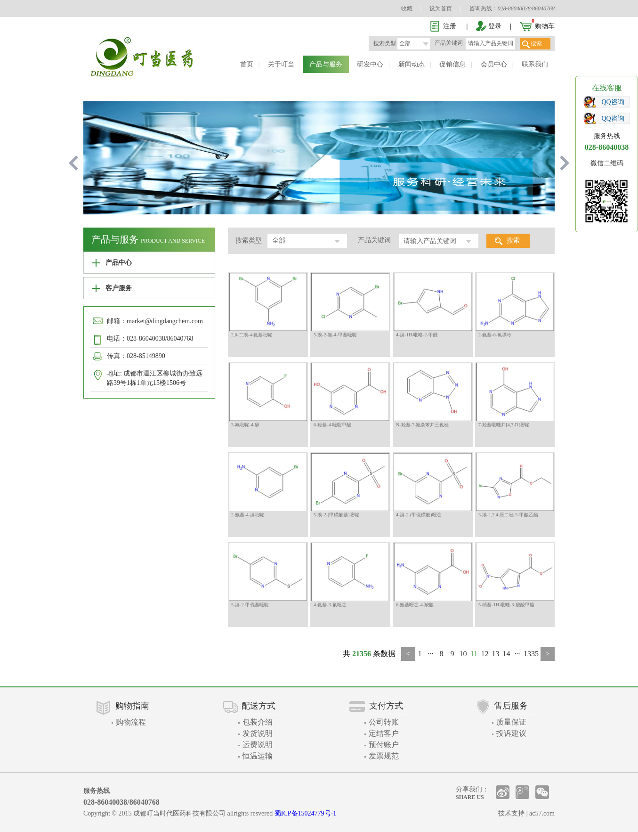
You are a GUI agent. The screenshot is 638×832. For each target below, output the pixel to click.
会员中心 (494, 64)
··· (431, 654)
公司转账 (384, 722)
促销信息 (452, 64)
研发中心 (370, 64)
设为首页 (440, 8)
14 (506, 654)
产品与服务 (325, 64)
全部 (405, 43)
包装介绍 (257, 722)
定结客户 (384, 733)
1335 (531, 654)
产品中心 (118, 262)
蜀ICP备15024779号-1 (305, 813)
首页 (246, 64)
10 (463, 654)
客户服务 (118, 288)
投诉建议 (511, 733)
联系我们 (535, 64)
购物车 (545, 26)
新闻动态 (411, 64)
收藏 (406, 8)
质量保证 (511, 722)
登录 (494, 26)
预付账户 (384, 745)
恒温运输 (257, 756)
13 (496, 654)
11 (473, 654)
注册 (449, 26)
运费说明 (257, 745)
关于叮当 (281, 64)
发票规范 (384, 756)
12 (485, 654)
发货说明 (257, 733)
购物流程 (131, 722)
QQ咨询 (613, 102)
